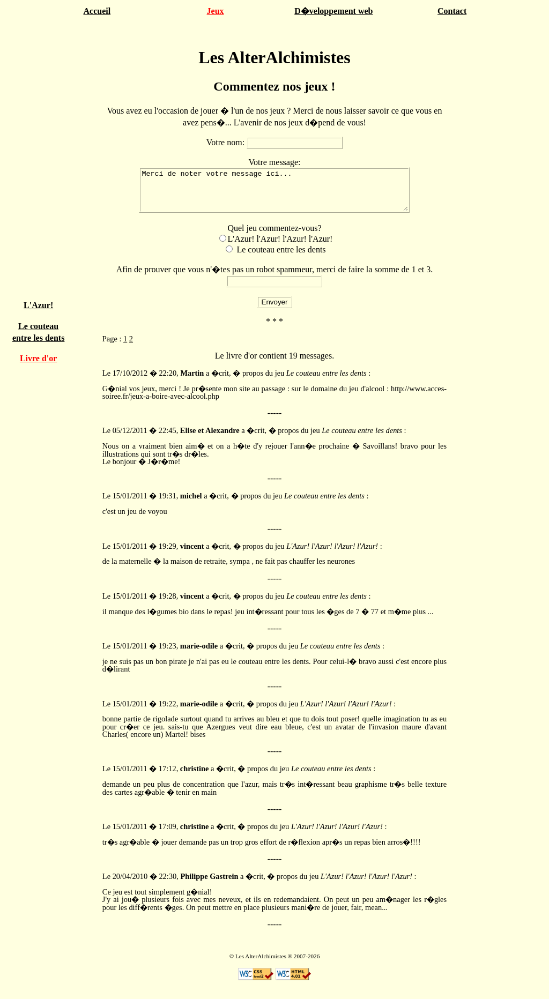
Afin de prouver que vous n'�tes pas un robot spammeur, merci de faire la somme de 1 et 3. (274, 277)
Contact (451, 11)
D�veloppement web (333, 11)
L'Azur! (38, 305)
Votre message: (274, 162)
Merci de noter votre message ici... (274, 194)
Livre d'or (38, 358)
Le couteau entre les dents (280, 257)
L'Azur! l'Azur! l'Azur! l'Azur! (280, 246)
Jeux (215, 11)
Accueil (96, 11)
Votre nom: (226, 142)
